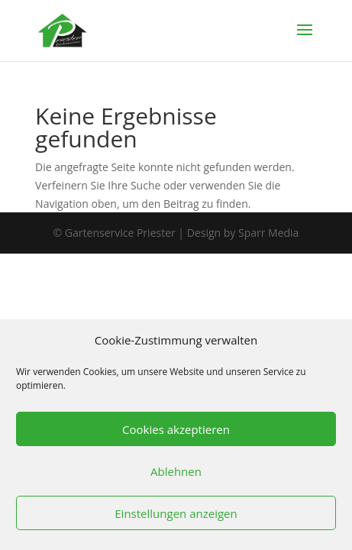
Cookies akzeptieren (176, 429)
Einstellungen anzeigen (176, 513)
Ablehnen (176, 471)
